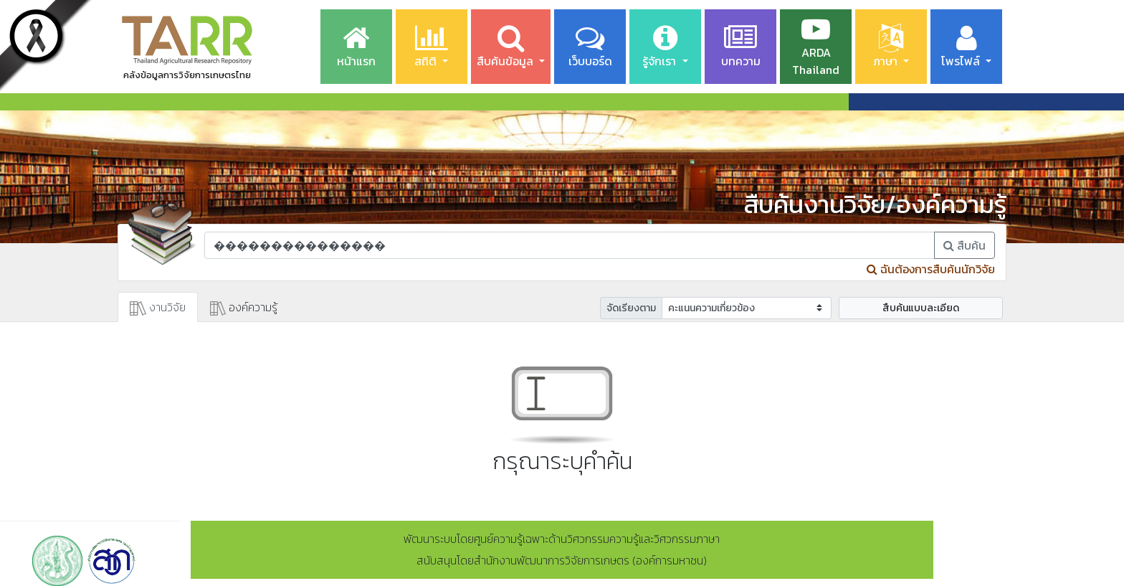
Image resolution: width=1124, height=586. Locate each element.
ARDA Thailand (815, 46)
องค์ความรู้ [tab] (244, 307)
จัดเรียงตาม (631, 308)
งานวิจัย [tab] (158, 307)
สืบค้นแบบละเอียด (920, 308)
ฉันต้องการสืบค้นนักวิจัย (931, 269)
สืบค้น (964, 245)
